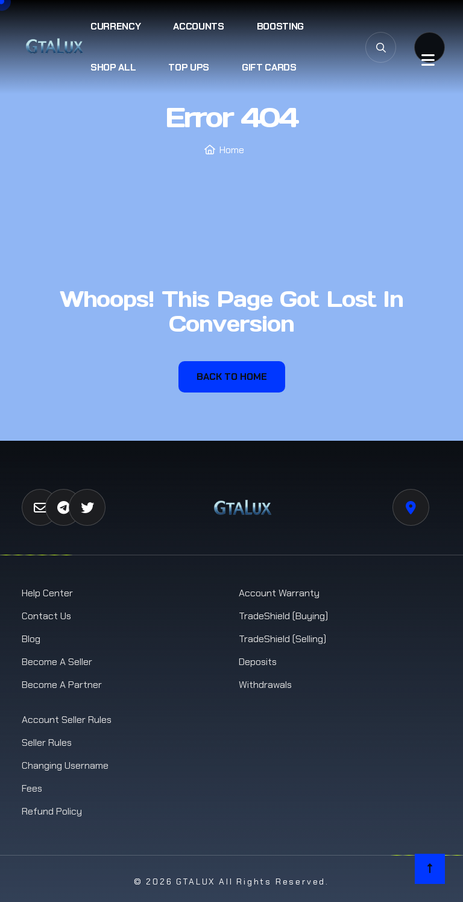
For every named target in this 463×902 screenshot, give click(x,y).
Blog (31, 638)
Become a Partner (62, 684)
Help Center (47, 593)
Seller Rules (47, 742)
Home (231, 150)
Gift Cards (269, 67)
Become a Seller (57, 661)
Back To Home (232, 376)
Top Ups (188, 67)
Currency (115, 26)
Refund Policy (52, 811)
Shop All (113, 67)
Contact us (46, 616)
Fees (32, 788)
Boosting (280, 26)
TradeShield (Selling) (282, 638)
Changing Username (65, 765)
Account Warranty (279, 593)
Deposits (258, 661)
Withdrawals (265, 684)
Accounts (198, 26)
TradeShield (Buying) (283, 616)
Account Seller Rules (67, 719)
